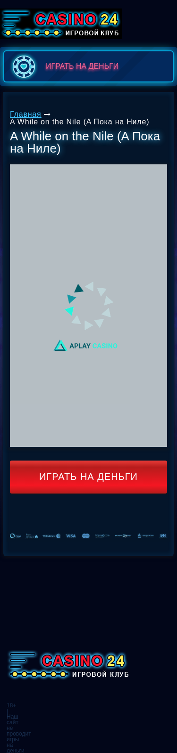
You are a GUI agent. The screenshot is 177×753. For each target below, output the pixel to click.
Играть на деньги (88, 476)
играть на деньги (63, 66)
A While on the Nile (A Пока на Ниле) (79, 122)
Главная (26, 114)
